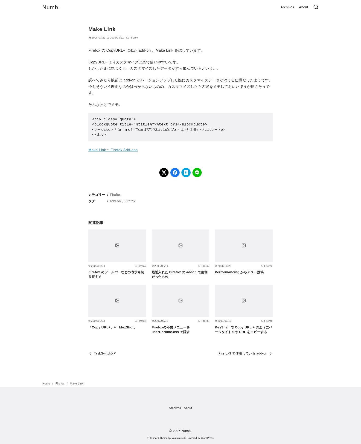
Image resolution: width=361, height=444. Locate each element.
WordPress (207, 438)
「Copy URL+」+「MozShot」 (112, 327)
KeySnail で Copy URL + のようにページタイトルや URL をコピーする (243, 329)
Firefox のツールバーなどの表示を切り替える (116, 274)
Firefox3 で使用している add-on (242, 353)
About (303, 7)
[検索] (316, 7)
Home (46, 383)
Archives (287, 7)
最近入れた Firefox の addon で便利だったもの (180, 274)
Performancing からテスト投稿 (239, 272)
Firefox (134, 37)
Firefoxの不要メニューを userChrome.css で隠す (171, 329)
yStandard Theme (157, 438)
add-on (115, 201)
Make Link (76, 383)
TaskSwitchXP (105, 353)
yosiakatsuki (179, 438)
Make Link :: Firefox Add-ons (113, 150)
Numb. (51, 7)
